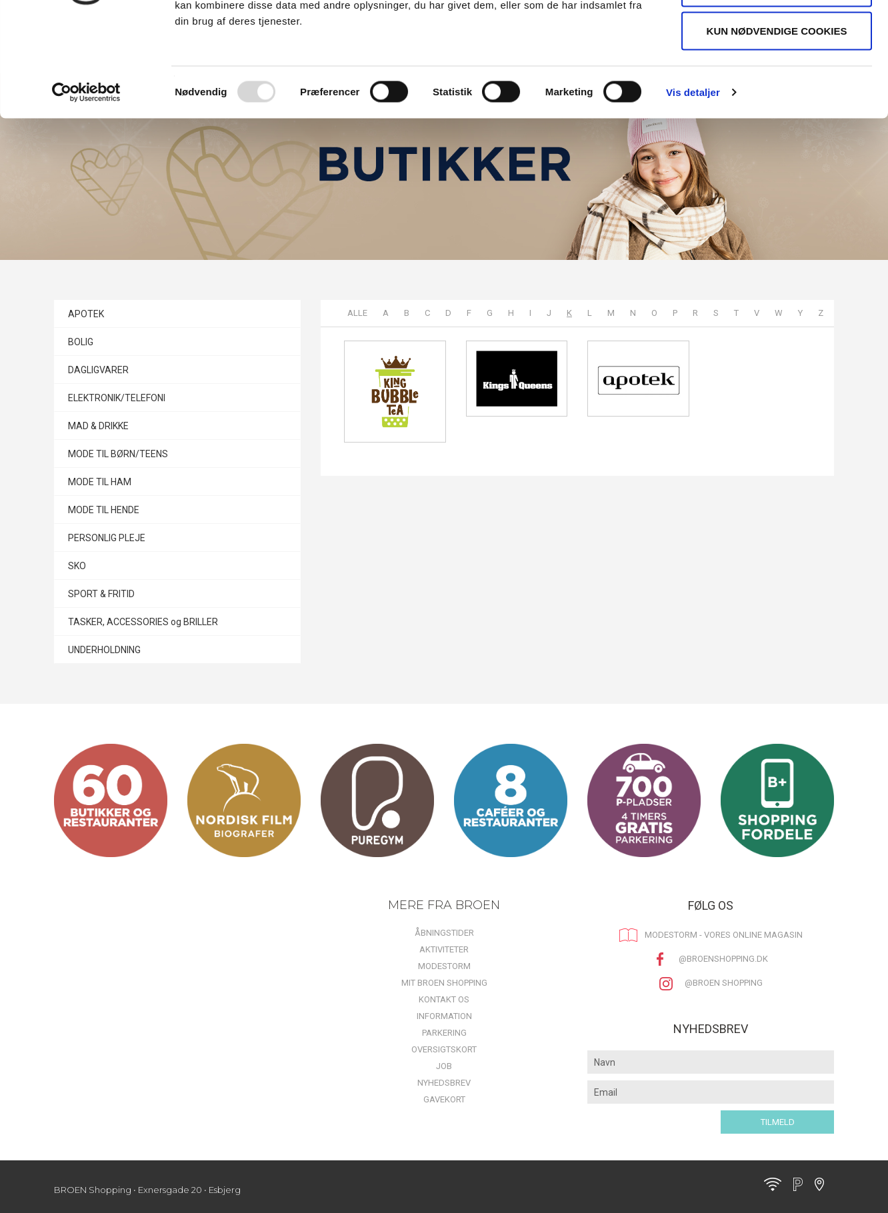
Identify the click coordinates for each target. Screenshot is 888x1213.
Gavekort (444, 1099)
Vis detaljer (693, 183)
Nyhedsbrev (444, 1083)
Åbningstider (444, 933)
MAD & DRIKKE (98, 426)
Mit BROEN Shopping (444, 983)
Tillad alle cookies (776, 35)
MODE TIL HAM (99, 482)
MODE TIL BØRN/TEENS (118, 454)
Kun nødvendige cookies (777, 122)
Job (444, 1066)
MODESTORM (444, 966)
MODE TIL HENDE (103, 510)
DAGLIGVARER (98, 370)
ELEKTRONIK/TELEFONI (116, 398)
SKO (77, 566)
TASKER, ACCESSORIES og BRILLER (143, 621)
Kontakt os (444, 999)
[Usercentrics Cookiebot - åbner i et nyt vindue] (86, 184)
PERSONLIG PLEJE (106, 538)
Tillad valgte (776, 79)
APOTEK (86, 314)
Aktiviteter (444, 949)
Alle (357, 313)
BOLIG (80, 342)
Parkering (444, 1033)
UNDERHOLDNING (104, 649)
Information (444, 1016)
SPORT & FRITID (101, 594)
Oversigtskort (444, 1049)
